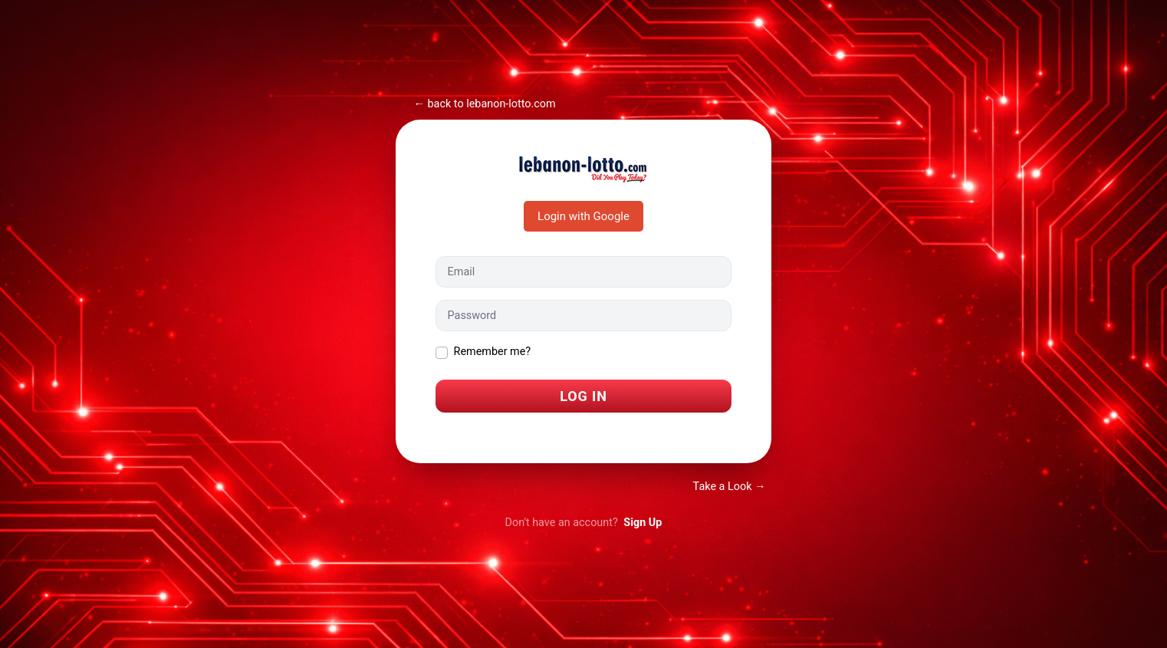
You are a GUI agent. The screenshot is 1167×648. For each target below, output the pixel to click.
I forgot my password (488, 432)
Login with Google (583, 216)
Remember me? (492, 351)
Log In (583, 396)
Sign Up (642, 522)
